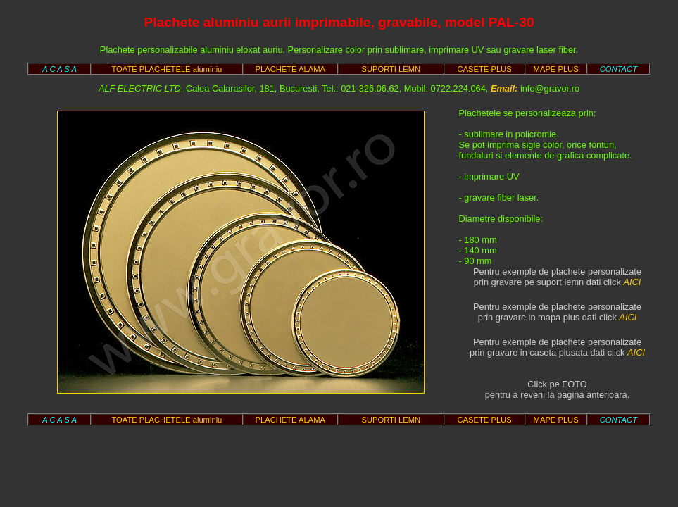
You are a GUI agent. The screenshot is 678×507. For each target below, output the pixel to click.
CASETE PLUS (485, 69)
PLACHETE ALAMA (290, 69)
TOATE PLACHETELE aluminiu (166, 69)
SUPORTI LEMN (390, 69)
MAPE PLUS (556, 69)
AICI (632, 282)
